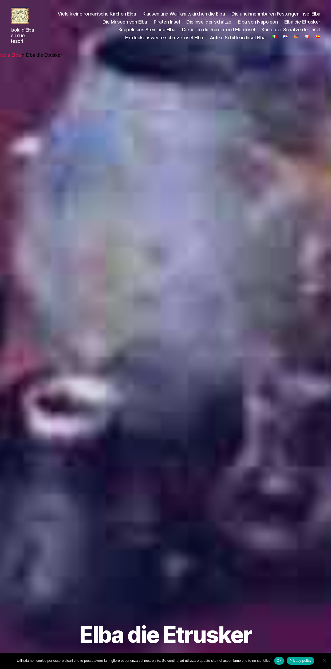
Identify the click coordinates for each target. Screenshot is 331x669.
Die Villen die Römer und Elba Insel (218, 33)
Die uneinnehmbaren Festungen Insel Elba (275, 17)
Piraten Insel (167, 25)
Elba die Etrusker (302, 25)
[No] (324, 660)
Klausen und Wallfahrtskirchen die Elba (184, 17)
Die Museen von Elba (125, 25)
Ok (279, 661)
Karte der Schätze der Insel (291, 33)
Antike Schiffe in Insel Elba (238, 41)
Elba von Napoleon (258, 25)
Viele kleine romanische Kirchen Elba (97, 17)
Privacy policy (300, 661)
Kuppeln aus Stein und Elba (147, 33)
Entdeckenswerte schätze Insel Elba (164, 41)
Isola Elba (10, 62)
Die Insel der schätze (208, 25)
